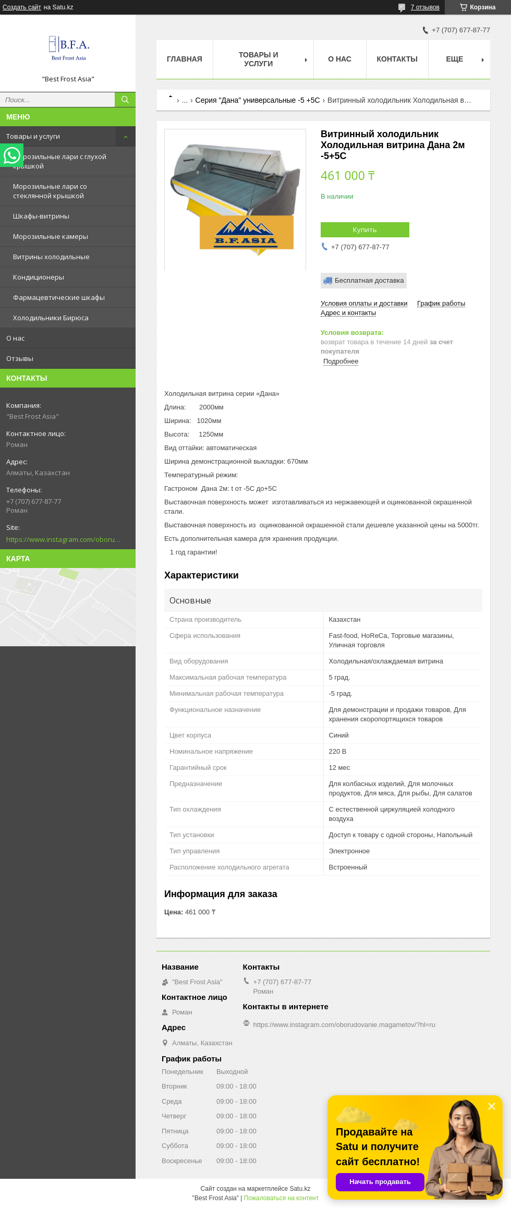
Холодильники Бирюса (51, 317)
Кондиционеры (38, 277)
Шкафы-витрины (41, 216)
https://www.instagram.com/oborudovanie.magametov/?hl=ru (63, 539)
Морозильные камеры (50, 236)
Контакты (397, 59)
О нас (15, 338)
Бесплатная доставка (369, 280)
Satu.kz (299, 1188)
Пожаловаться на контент (281, 1198)
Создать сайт (22, 7)
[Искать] (125, 99)
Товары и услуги (33, 136)
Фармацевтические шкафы (59, 297)
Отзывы (19, 358)
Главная (184, 59)
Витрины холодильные (51, 256)
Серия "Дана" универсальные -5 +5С (258, 100)
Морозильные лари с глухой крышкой (59, 161)
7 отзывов (425, 7)
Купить (365, 229)
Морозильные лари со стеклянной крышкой (50, 191)
